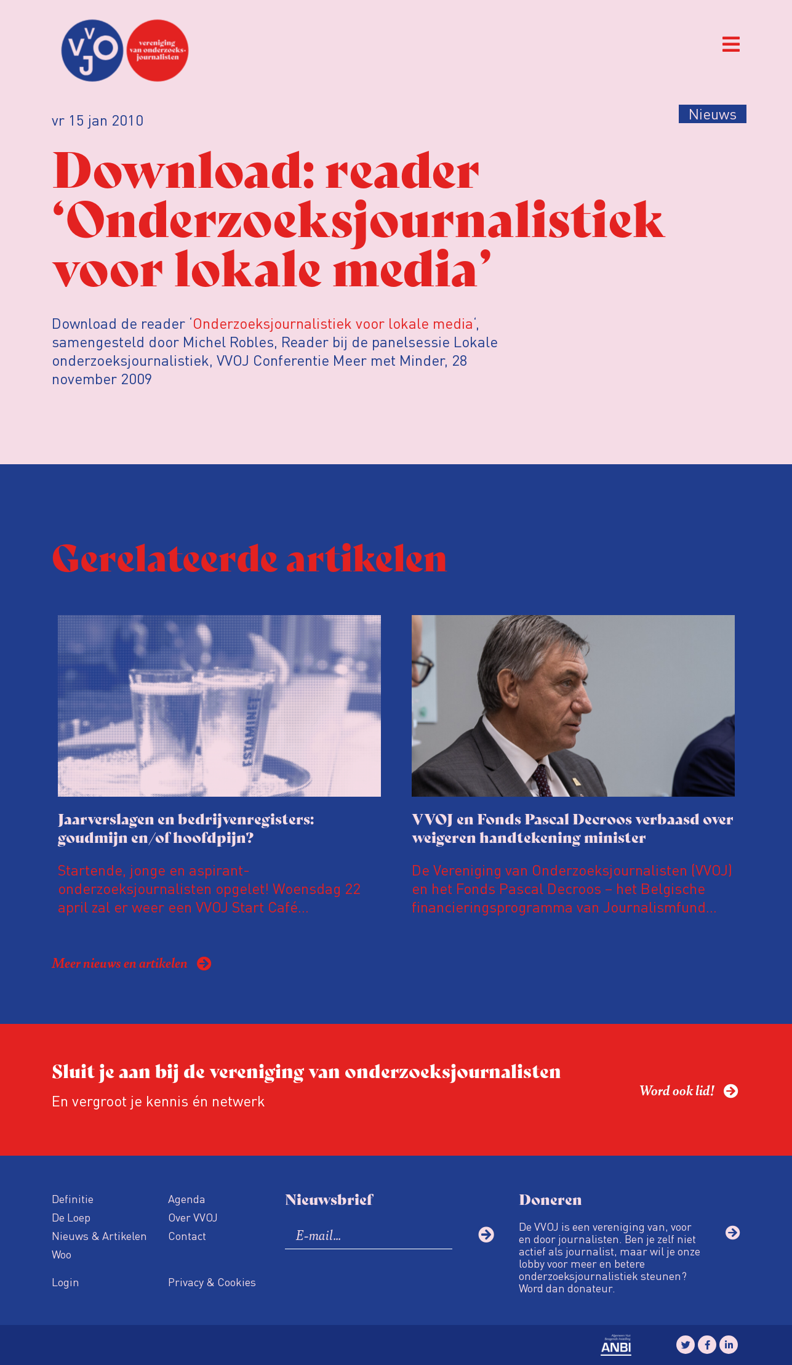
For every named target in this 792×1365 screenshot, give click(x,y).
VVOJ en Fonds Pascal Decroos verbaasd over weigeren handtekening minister (573, 827)
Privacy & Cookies (212, 1281)
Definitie (73, 1198)
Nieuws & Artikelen (99, 1235)
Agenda (187, 1198)
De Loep (71, 1217)
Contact (187, 1235)
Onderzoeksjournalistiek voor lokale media (333, 322)
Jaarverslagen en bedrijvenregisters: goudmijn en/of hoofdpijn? (186, 827)
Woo (61, 1254)
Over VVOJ (193, 1217)
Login (65, 1281)
